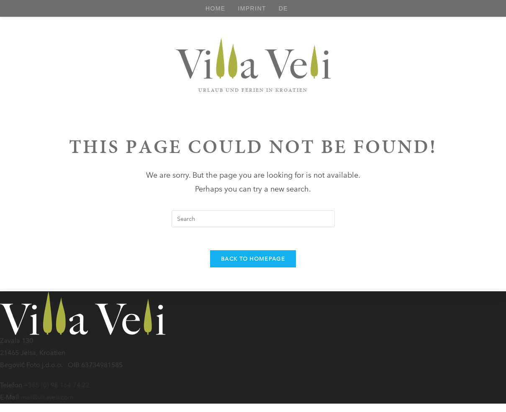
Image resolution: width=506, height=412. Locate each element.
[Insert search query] (253, 218)
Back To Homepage (253, 261)
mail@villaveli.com (49, 397)
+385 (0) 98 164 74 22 (57, 385)
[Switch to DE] (283, 8)
